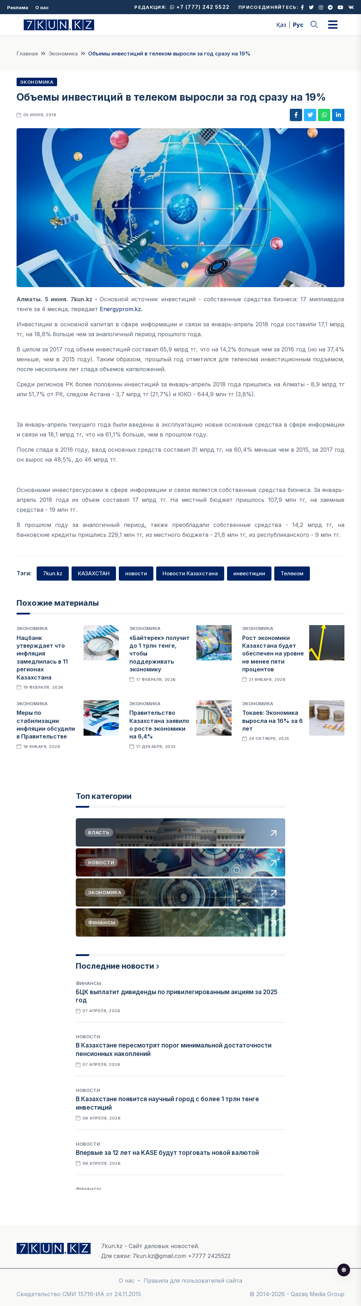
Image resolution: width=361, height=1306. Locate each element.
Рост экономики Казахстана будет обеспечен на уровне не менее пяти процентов (273, 653)
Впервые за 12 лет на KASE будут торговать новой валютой (167, 1152)
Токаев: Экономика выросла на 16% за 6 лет (272, 720)
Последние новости (115, 965)
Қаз (281, 24)
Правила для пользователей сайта (192, 1280)
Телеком (292, 573)
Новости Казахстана (190, 573)
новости (136, 573)
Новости (88, 1036)
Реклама (17, 7)
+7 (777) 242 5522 (200, 7)
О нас (42, 7)
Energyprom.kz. (121, 309)
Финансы (88, 983)
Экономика (63, 53)
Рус (298, 24)
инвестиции (249, 573)
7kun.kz (52, 573)
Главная (27, 53)
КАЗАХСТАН (94, 573)
